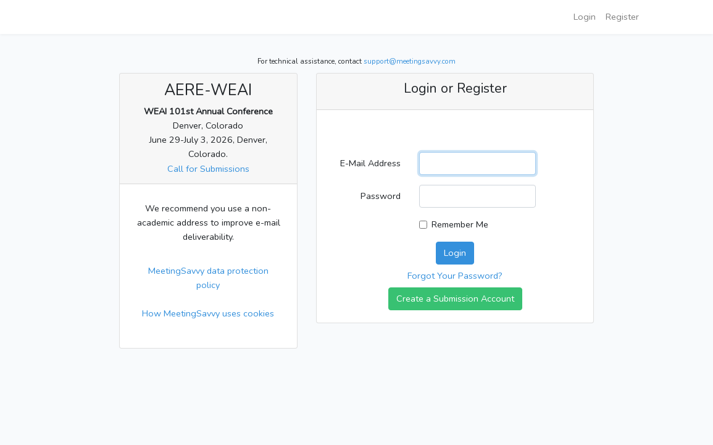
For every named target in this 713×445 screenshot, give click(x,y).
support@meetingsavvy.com (410, 61)
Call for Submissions (208, 169)
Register (622, 17)
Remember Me (460, 224)
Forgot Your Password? (454, 275)
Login (584, 17)
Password (381, 196)
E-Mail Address (370, 163)
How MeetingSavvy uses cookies (208, 313)
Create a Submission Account (455, 298)
